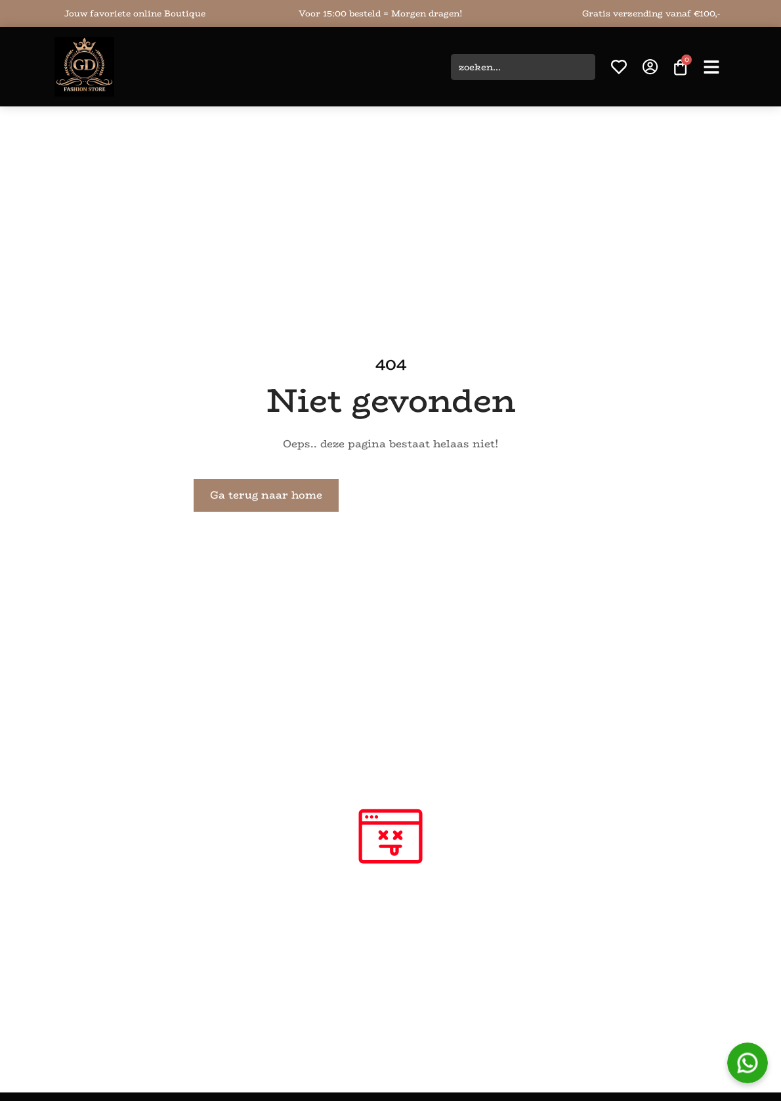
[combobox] (523, 67)
